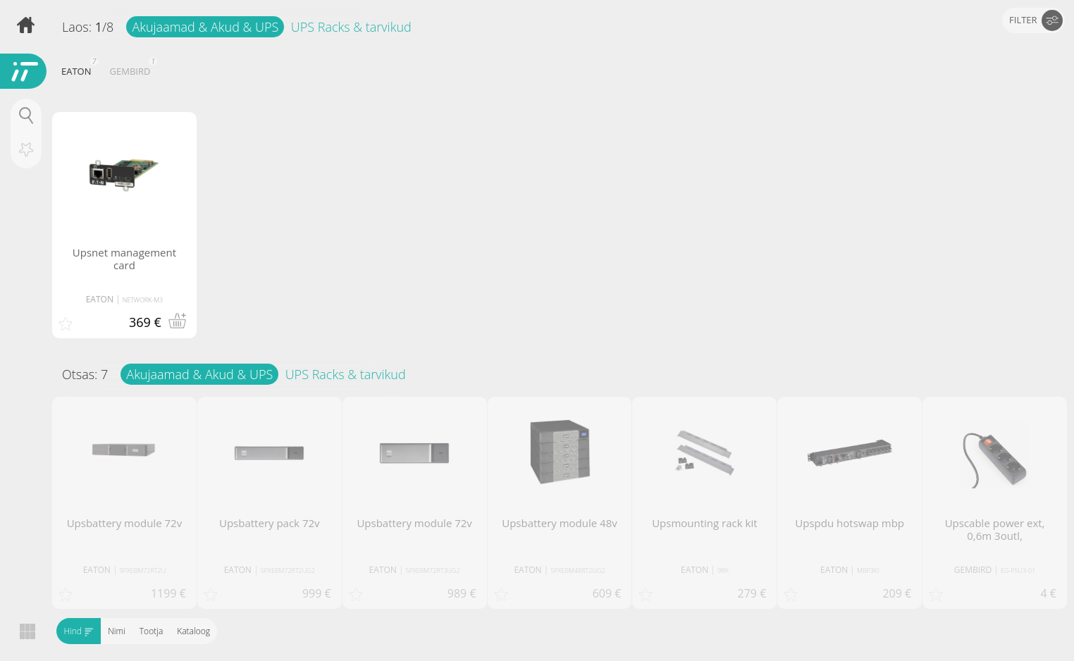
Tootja (150, 631)
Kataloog (193, 631)
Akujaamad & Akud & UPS (205, 26)
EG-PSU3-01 (1018, 570)
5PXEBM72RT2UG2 (288, 570)
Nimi (116, 631)
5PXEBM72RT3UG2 (433, 570)
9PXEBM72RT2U (143, 570)
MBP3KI (868, 570)
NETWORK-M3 (143, 299)
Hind (78, 631)
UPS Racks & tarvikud (351, 26)
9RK (723, 570)
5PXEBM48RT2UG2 (577, 570)
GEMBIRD (132, 70)
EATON (78, 70)
